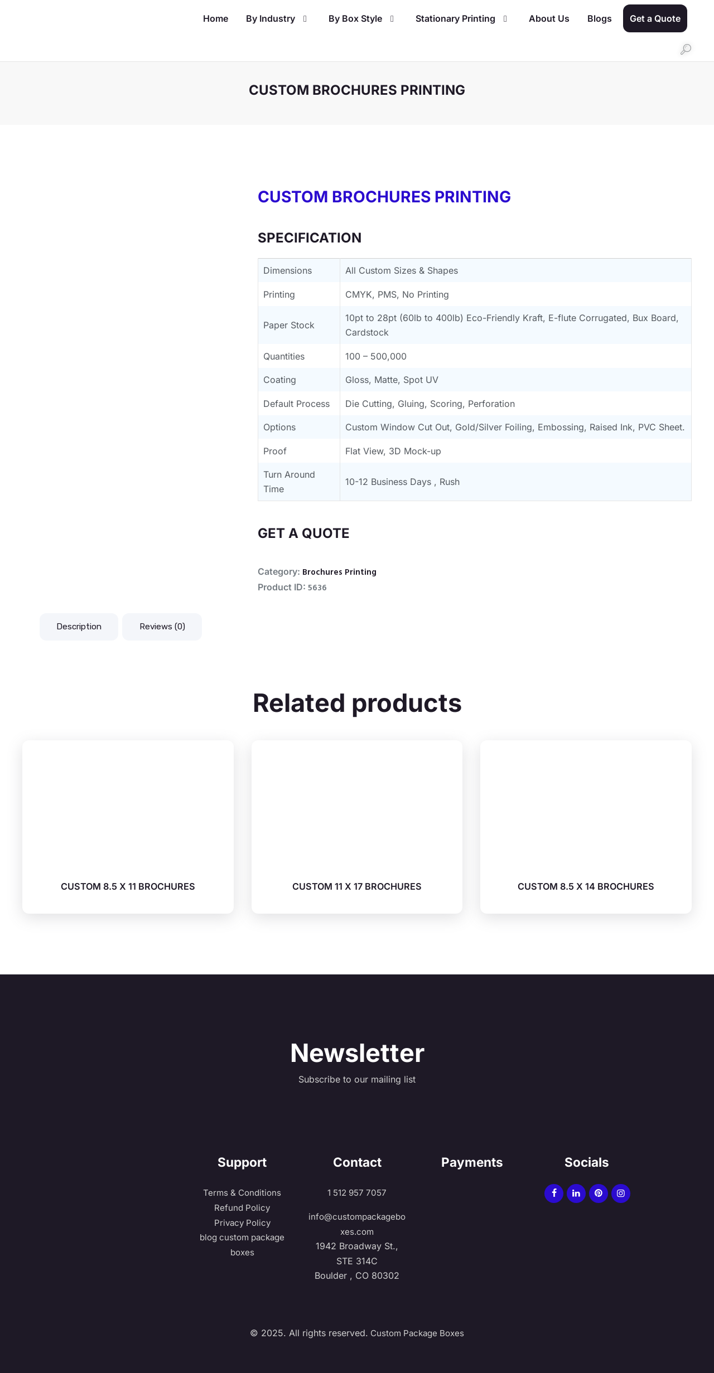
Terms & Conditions (242, 1193)
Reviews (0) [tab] (169, 627)
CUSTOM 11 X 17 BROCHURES (356, 886)
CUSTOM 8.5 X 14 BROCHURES (586, 886)
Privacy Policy (242, 1222)
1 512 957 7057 (357, 1193)
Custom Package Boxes (416, 1332)
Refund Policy (242, 1207)
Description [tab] (81, 627)
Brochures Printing (340, 572)
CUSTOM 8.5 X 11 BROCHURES (127, 886)
